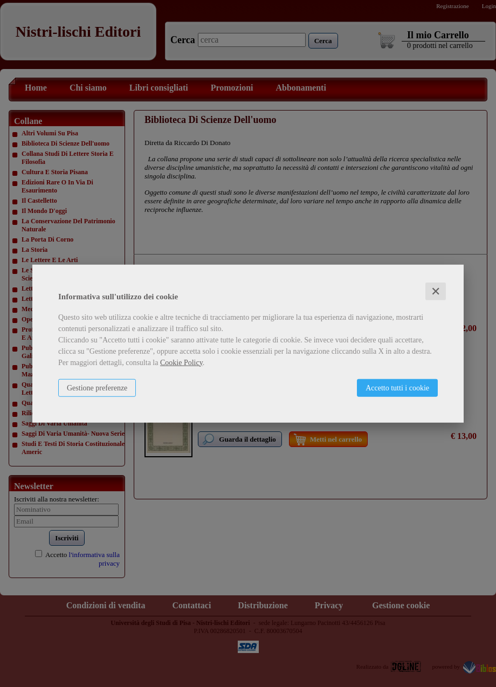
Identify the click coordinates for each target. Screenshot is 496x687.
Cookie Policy (181, 362)
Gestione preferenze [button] (97, 387)
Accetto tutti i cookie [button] (397, 387)
